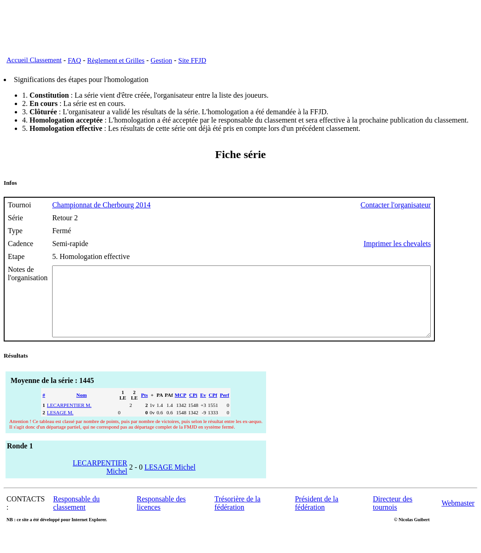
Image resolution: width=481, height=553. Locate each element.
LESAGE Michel (170, 481)
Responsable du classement (76, 517)
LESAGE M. (60, 426)
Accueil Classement (34, 60)
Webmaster (458, 517)
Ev (203, 409)
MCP (180, 409)
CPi (193, 409)
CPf (213, 409)
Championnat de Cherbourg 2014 (101, 205)
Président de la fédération (316, 517)
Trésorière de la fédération (237, 517)
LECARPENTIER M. (69, 419)
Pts (144, 409)
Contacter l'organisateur (442, 205)
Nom (82, 409)
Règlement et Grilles (115, 60)
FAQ (74, 60)
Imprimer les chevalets (443, 243)
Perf (224, 409)
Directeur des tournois (393, 517)
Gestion (161, 60)
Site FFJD (192, 60)
